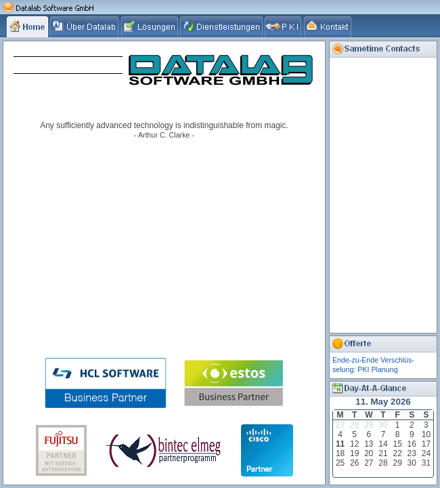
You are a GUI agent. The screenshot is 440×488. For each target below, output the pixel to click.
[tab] (28, 26)
